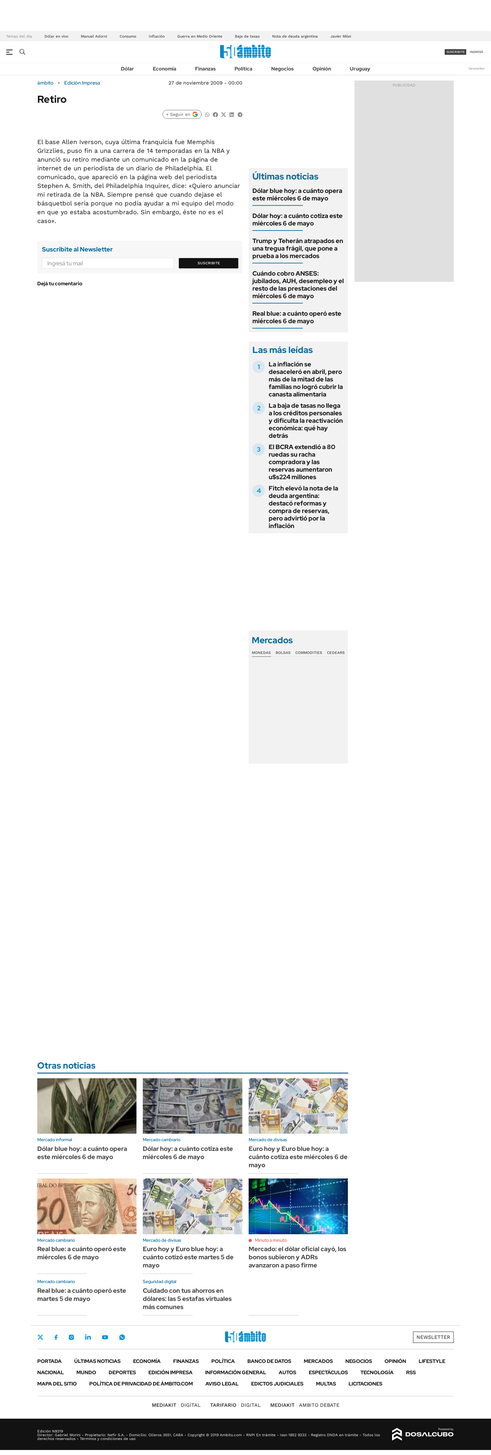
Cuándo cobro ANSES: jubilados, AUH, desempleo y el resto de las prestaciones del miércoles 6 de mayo (298, 284)
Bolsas (283, 652)
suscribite (456, 52)
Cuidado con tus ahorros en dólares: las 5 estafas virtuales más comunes (187, 1299)
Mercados (318, 1361)
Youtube (105, 1337)
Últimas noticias (97, 1361)
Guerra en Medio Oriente (199, 36)
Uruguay (360, 68)
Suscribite (209, 263)
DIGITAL (176, 1405)
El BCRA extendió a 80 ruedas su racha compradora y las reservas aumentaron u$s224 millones (302, 462)
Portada (49, 1361)
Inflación (157, 36)
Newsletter (476, 68)
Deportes (122, 1372)
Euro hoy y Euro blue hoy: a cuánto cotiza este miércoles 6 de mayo (298, 1157)
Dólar (127, 68)
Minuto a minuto (271, 1240)
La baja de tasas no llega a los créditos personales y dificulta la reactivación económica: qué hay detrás (306, 420)
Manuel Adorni (94, 36)
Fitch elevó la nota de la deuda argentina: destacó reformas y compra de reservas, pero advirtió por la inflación (303, 507)
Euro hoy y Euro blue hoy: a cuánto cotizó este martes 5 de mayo (188, 1257)
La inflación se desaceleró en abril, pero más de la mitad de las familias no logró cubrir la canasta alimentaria (306, 379)
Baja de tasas (247, 36)
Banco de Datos (269, 1361)
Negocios (282, 68)
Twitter (40, 1337)
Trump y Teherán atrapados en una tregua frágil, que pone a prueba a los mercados (297, 248)
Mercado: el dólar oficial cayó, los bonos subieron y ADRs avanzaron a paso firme (297, 1257)
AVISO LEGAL (222, 1383)
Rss (411, 1372)
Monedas (261, 652)
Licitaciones (365, 1383)
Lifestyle (432, 1361)
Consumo (128, 36)
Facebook (56, 1337)
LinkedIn (88, 1337)
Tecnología (377, 1372)
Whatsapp (122, 1337)
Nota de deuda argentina (295, 36)
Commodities (308, 652)
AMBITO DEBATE (304, 1405)
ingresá (476, 52)
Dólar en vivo (56, 36)
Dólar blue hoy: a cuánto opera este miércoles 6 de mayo (297, 194)
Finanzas (205, 68)
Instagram (71, 1337)
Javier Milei (340, 36)
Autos (287, 1372)
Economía (164, 68)
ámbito (45, 82)
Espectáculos (328, 1372)
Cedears (336, 652)
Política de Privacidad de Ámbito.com (141, 1383)
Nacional (50, 1372)
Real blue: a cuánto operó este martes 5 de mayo (81, 1295)
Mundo (86, 1372)
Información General (235, 1372)
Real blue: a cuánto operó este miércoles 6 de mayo (296, 317)
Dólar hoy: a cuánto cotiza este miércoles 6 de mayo (297, 219)
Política (243, 68)
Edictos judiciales (277, 1383)
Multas (326, 1383)
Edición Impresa (170, 1372)
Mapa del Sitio (57, 1383)
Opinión (322, 68)
